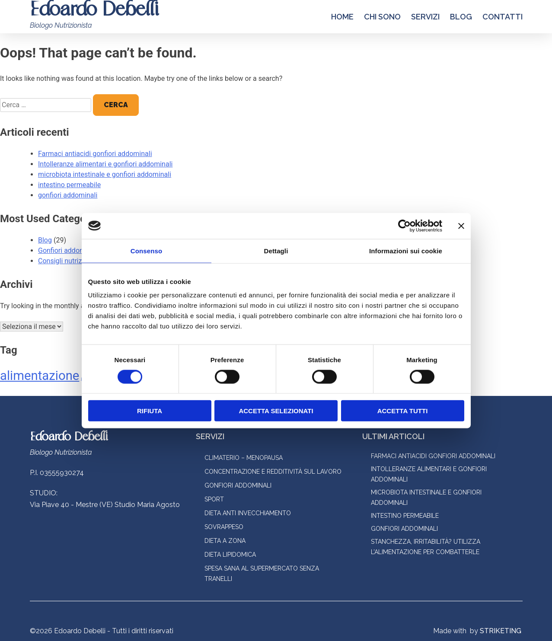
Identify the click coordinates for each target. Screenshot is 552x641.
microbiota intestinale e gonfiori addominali (104, 174)
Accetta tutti (402, 411)
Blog (461, 16)
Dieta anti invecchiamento (247, 513)
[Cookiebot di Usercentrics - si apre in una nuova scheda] (404, 225)
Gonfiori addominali (68, 250)
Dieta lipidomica (230, 554)
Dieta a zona (225, 540)
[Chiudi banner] (461, 226)
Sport (214, 499)
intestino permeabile (69, 185)
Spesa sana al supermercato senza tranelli (261, 573)
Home (342, 16)
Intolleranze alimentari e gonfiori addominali (105, 164)
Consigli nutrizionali (68, 261)
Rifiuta (149, 411)
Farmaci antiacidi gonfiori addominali (95, 154)
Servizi (425, 16)
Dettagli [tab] (276, 250)
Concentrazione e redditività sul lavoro (272, 471)
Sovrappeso (223, 526)
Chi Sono (382, 16)
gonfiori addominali (67, 195)
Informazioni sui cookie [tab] (405, 250)
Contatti (502, 16)
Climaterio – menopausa (243, 457)
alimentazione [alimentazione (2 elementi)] (39, 375)
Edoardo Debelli (69, 437)
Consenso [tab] (146, 250)
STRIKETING (500, 631)
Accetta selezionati (276, 411)
